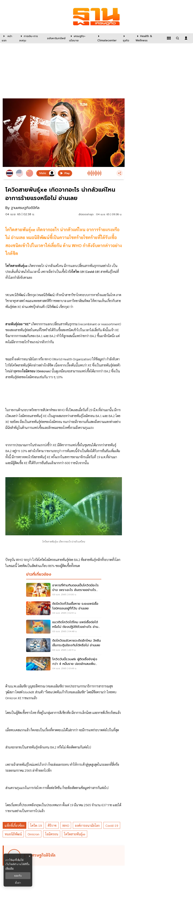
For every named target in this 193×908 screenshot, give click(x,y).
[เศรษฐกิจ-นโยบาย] (81, 38)
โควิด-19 (36, 825)
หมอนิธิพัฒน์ (13, 834)
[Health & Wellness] (149, 38)
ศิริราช (52, 825)
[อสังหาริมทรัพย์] (56, 38)
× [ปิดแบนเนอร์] (29, 856)
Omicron (33, 834)
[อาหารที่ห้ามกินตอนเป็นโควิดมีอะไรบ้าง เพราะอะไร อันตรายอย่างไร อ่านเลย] (63, 590)
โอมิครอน (51, 834)
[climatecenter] (107, 38)
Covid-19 (111, 825)
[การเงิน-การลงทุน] (31, 38)
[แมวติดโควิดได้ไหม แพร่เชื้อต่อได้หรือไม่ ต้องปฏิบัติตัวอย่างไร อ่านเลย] (63, 627)
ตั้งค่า (18, 882)
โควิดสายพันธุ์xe (74, 834)
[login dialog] (186, 38)
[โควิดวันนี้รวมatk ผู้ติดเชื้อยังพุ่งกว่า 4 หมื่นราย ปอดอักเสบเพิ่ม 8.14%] (63, 664)
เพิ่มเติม (9, 868)
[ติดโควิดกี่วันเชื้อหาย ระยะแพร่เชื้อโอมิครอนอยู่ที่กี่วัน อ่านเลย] (63, 608)
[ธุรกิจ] (127, 38)
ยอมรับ (18, 875)
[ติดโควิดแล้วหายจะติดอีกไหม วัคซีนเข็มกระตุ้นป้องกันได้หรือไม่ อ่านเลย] (63, 645)
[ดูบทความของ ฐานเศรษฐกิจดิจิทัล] (64, 856)
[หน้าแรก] (9, 38)
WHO (65, 825)
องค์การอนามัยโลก (87, 825)
